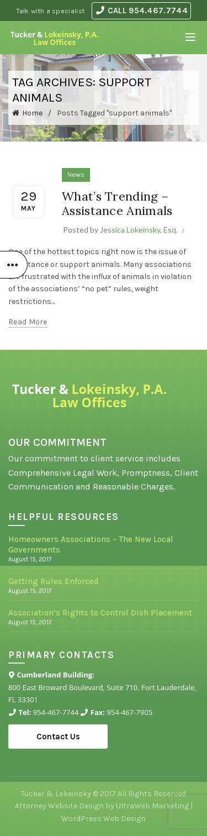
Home (32, 113)
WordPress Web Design (103, 818)
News (75, 174)
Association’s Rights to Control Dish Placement (100, 613)
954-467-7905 (129, 712)
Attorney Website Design (59, 806)
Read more (27, 322)
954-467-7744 (56, 712)
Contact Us (58, 737)
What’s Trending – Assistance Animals (117, 203)
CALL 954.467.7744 (141, 10)
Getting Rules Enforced (53, 581)
